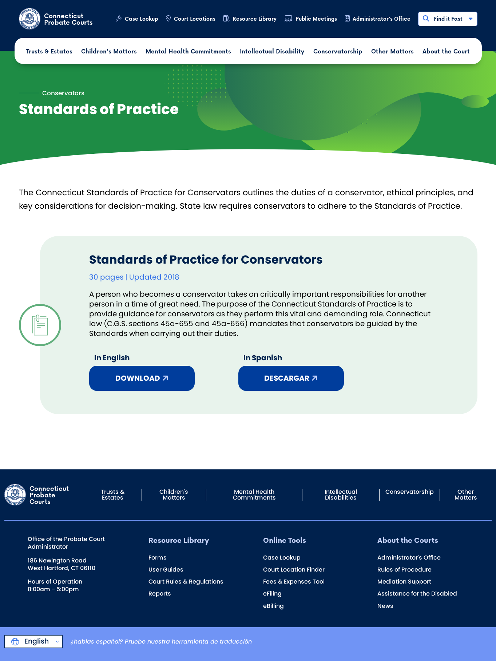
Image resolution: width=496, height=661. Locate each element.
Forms (157, 557)
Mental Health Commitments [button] (188, 51)
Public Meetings (316, 19)
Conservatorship (409, 492)
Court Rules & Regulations (185, 581)
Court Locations (194, 19)
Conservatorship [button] (337, 51)
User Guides (165, 569)
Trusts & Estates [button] (49, 51)
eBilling (273, 606)
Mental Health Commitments (254, 495)
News (385, 606)
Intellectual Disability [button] (272, 51)
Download (137, 378)
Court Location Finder (294, 569)
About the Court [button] (446, 51)
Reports (159, 593)
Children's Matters (173, 495)
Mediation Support (404, 581)
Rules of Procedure (404, 569)
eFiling (272, 593)
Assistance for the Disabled (417, 593)
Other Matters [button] (392, 51)
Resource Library (255, 19)
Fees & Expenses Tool (294, 581)
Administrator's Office (381, 19)
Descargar (286, 378)
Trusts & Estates (112, 495)
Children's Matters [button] (109, 51)
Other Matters (466, 495)
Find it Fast (447, 19)
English (36, 641)
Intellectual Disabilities (341, 495)
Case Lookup (141, 19)
